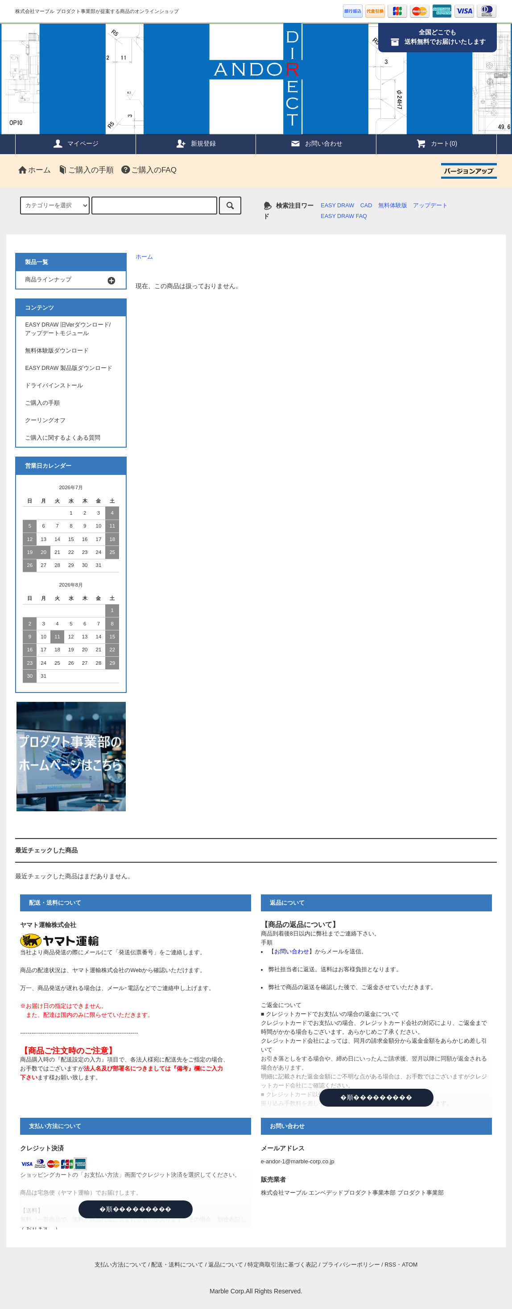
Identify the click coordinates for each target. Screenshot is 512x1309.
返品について (225, 1265)
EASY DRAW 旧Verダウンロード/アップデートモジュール (68, 329)
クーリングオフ (45, 420)
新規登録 (196, 143)
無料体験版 (392, 205)
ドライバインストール (54, 385)
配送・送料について (177, 1265)
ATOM (409, 1265)
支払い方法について (121, 1265)
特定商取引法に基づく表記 (282, 1265)
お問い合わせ (316, 143)
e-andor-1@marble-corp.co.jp (297, 1161)
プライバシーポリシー (351, 1265)
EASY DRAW (337, 205)
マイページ (75, 143)
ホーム (34, 170)
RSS (390, 1265)
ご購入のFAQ (148, 170)
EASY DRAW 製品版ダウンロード (68, 368)
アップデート (430, 205)
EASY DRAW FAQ (344, 216)
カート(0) (436, 143)
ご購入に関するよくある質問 (62, 438)
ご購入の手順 (86, 170)
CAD (366, 205)
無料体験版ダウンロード (57, 351)
